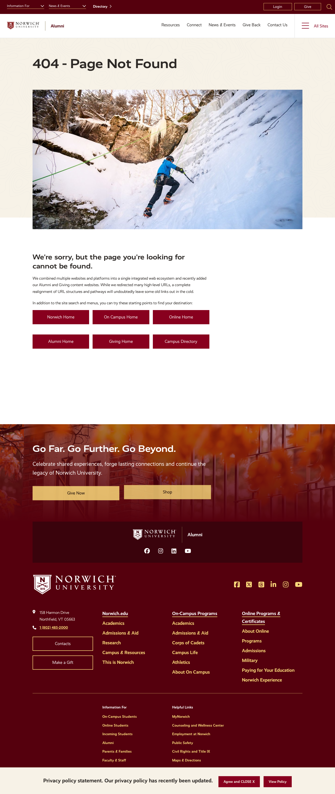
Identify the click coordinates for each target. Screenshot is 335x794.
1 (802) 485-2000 (54, 627)
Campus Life (185, 652)
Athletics (181, 662)
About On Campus (191, 672)
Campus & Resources (123, 652)
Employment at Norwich (191, 734)
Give (307, 6)
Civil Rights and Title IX (191, 751)
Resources (170, 25)
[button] (239, 781)
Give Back (252, 25)
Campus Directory (181, 341)
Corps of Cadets (188, 642)
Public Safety (182, 743)
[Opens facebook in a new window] (147, 551)
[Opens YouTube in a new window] (188, 551)
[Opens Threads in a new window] (261, 585)
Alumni (108, 743)
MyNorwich (181, 717)
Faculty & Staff (114, 760)
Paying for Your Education (268, 670)
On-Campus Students (119, 717)
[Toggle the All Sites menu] (315, 26)
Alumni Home (61, 341)
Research (111, 642)
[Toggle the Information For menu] (40, 5)
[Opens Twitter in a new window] (249, 585)
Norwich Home (60, 317)
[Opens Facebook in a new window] (237, 585)
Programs (252, 641)
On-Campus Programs (194, 613)
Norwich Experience (262, 680)
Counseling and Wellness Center (198, 725)
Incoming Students (117, 734)
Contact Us (278, 25)
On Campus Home (121, 317)
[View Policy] (278, 781)
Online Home (181, 317)
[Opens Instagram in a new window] (160, 551)
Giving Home (121, 341)
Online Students (115, 725)
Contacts (63, 643)
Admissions (254, 650)
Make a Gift (62, 662)
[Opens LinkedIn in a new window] (173, 551)
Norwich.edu (115, 613)
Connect (194, 25)
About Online (255, 631)
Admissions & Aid (120, 633)
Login (277, 6)
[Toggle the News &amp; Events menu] (82, 5)
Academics (113, 623)
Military (250, 660)
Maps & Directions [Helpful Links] (186, 760)
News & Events (222, 25)
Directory (100, 6)
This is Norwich (118, 662)
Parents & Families (117, 751)
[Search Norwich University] (329, 7)
